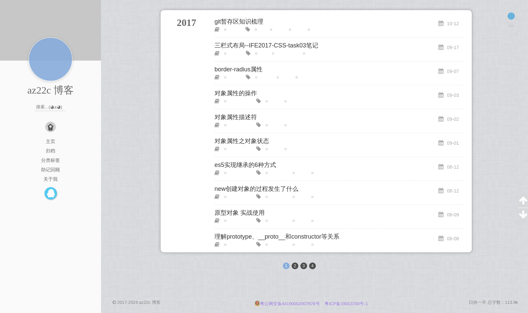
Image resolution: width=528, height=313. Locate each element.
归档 (50, 150)
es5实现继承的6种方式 (245, 165)
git (260, 29)
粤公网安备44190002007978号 (288, 303)
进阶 (300, 220)
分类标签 (50, 160)
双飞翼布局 (285, 53)
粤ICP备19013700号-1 (346, 303)
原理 (300, 173)
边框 (303, 77)
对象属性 (296, 101)
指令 (296, 29)
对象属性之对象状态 (241, 141)
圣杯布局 (314, 53)
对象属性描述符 (235, 117)
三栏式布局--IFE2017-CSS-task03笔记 (266, 45)
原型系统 (277, 173)
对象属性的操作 (235, 93)
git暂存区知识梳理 (238, 21)
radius (263, 77)
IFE (261, 53)
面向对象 (323, 173)
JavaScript (236, 101)
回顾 (284, 77)
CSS (231, 53)
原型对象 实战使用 (239, 212)
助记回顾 (50, 169)
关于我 (50, 179)
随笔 (231, 29)
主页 (50, 141)
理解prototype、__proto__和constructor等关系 (276, 236)
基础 (277, 29)
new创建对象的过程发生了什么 (256, 188)
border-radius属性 (238, 69)
